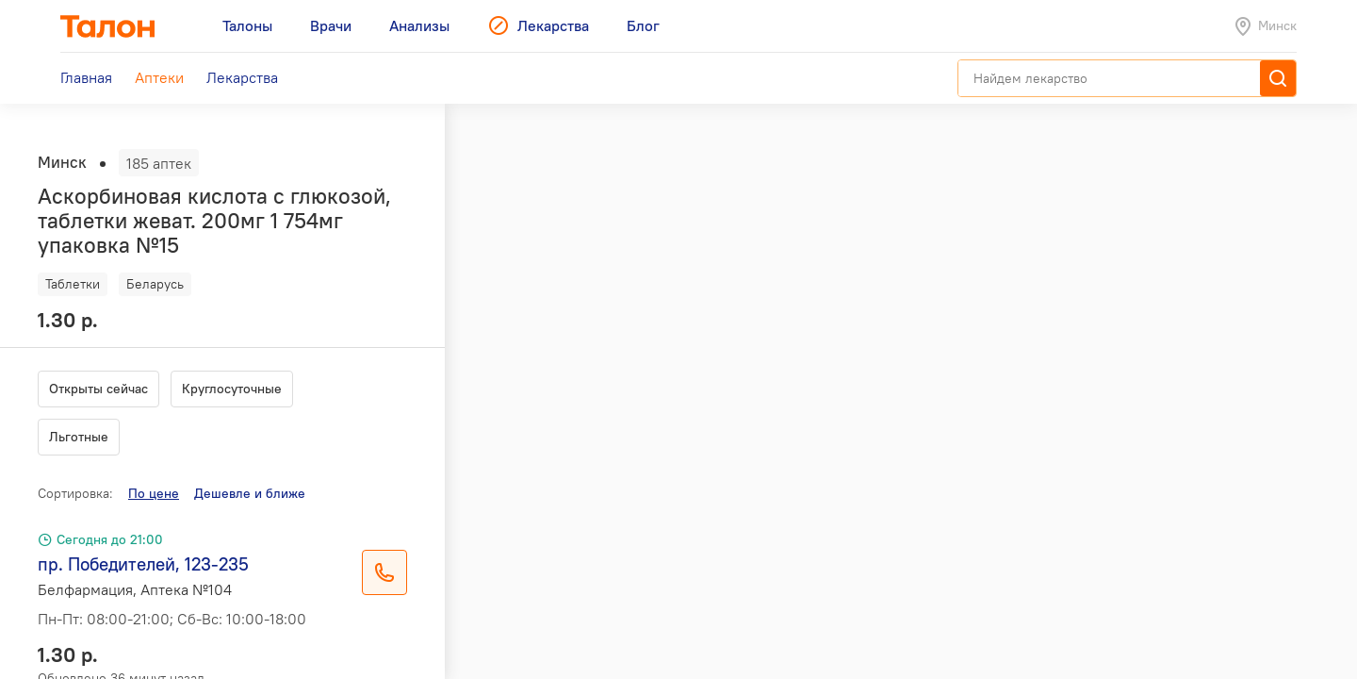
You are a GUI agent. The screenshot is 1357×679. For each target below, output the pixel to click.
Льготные (78, 436)
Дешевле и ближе (249, 493)
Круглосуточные (232, 388)
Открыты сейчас (98, 388)
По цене (153, 493)
